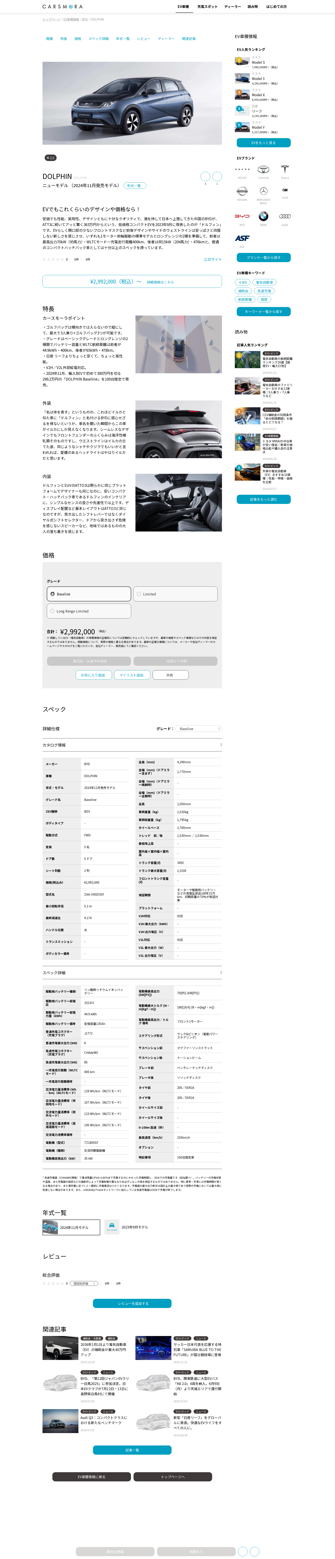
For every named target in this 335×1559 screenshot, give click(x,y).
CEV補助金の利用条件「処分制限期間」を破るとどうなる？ (277, 418)
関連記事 (189, 38)
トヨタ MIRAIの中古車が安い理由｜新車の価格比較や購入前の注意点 (277, 446)
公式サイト (213, 259)
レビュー (144, 38)
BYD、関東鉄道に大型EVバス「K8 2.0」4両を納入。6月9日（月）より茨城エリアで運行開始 (197, 1386)
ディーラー (166, 38)
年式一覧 (123, 38)
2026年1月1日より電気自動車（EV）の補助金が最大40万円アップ (103, 1349)
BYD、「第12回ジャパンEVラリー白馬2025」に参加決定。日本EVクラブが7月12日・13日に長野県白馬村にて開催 (105, 1386)
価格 (77, 38)
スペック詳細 (98, 38)
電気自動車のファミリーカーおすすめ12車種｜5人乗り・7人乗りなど (277, 390)
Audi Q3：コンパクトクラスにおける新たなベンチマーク (104, 1420)
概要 (49, 38)
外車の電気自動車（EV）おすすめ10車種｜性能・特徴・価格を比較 (277, 476)
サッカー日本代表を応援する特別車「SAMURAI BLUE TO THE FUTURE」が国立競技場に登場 (197, 1349)
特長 (63, 38)
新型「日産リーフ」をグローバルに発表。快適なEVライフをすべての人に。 (197, 1422)
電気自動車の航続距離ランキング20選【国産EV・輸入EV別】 (277, 362)
